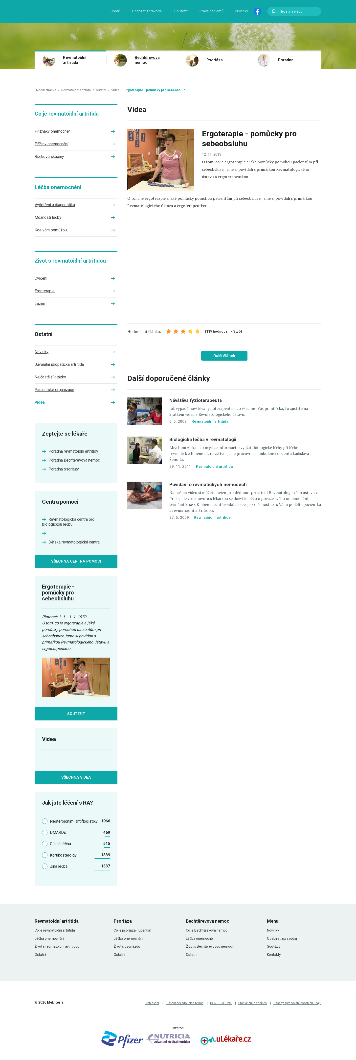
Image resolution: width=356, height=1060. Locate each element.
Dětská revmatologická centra (74, 542)
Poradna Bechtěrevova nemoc (74, 460)
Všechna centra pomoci (76, 561)
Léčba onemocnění (58, 187)
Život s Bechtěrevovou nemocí (209, 946)
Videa (115, 90)
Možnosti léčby (48, 217)
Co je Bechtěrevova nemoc (206, 930)
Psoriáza (214, 60)
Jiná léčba (58, 866)
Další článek (224, 355)
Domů (115, 11)
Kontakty (274, 955)
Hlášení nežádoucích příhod (184, 1003)
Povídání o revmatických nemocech (208, 484)
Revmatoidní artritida (74, 60)
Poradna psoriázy (63, 469)
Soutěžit (181, 11)
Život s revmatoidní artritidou (70, 261)
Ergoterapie (45, 291)
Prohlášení (152, 1003)
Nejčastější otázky (50, 377)
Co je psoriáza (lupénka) (132, 930)
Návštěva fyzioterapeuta (195, 400)
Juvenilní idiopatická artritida (59, 364)
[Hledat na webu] (294, 11)
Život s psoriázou (127, 946)
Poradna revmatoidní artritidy (73, 451)
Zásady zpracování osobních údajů (297, 1003)
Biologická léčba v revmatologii (202, 439)
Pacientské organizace (54, 389)
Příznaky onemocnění (53, 131)
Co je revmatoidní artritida (67, 114)
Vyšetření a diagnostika (55, 204)
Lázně (40, 303)
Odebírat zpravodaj (147, 11)
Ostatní (101, 90)
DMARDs (58, 832)
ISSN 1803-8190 (221, 1003)
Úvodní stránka (45, 90)
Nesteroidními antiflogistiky (74, 821)
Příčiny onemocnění (51, 144)
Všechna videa (76, 777)
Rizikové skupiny (49, 156)
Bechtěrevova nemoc (147, 60)
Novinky (241, 11)
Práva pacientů (211, 11)
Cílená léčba (60, 843)
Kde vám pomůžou (51, 230)
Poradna (285, 60)
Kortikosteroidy (63, 855)
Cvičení (41, 278)
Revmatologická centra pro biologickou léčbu (68, 522)
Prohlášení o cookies (252, 1003)
